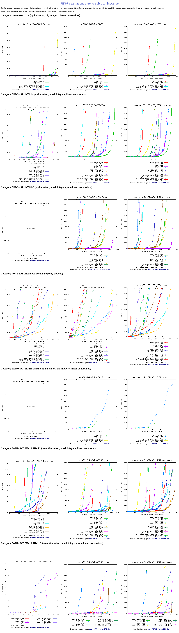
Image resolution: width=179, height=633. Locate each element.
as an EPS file (45, 90)
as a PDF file (34, 90)
